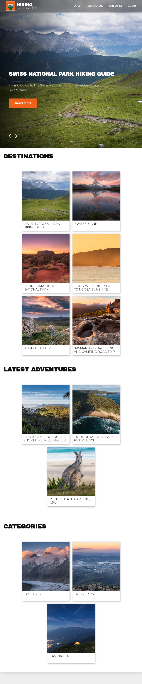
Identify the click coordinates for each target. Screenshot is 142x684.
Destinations (95, 6)
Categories (115, 6)
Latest (78, 6)
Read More (23, 103)
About (132, 6)
